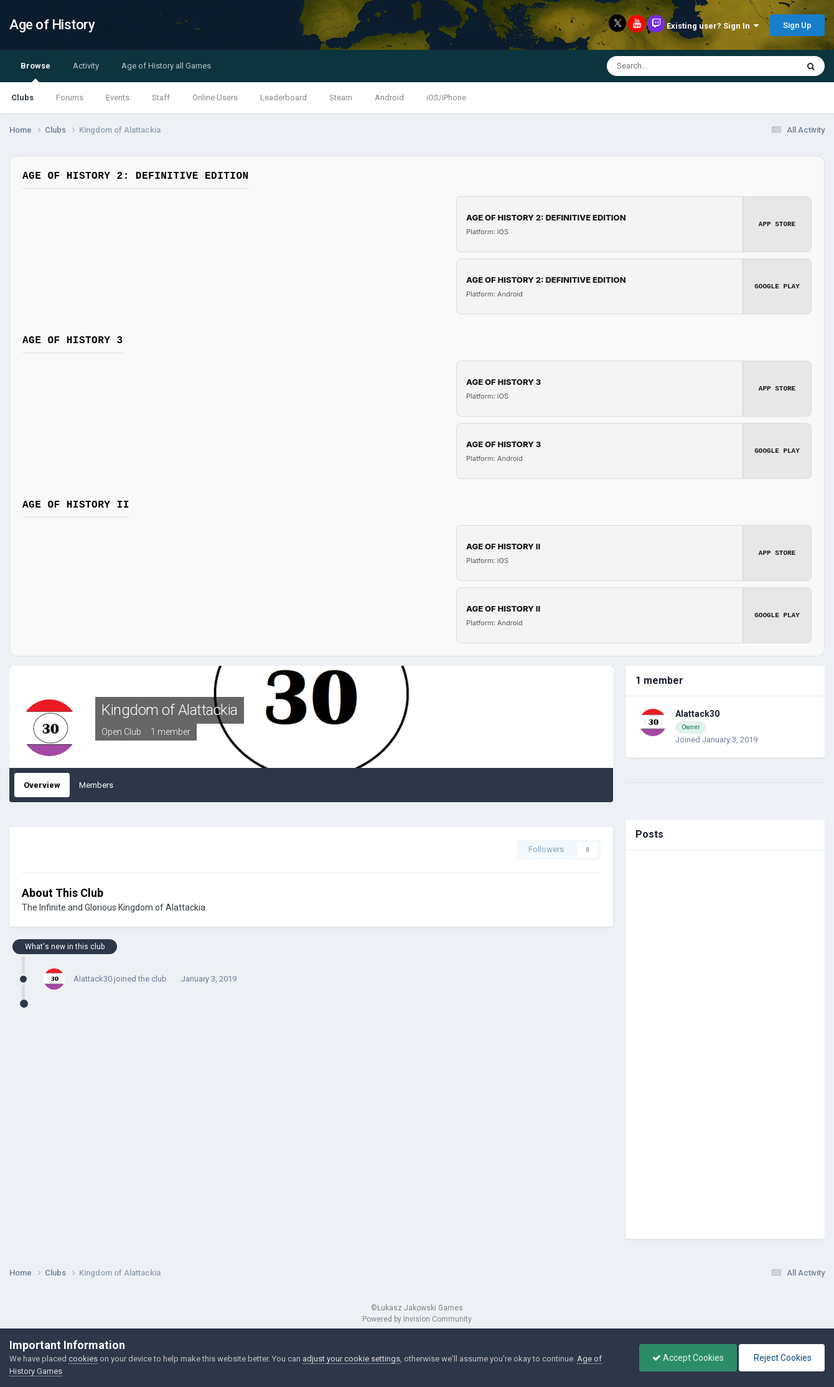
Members (96, 785)
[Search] (674, 66)
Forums (69, 97)
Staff (161, 97)
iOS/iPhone (446, 97)
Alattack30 (92, 978)
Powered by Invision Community (417, 1319)
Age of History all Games (166, 65)
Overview (42, 785)
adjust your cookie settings (351, 1358)
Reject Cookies (782, 1358)
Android (389, 97)
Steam (340, 97)
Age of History (52, 24)
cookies (83, 1358)
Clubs (22, 97)
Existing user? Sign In (713, 26)
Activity (86, 65)
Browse (35, 71)
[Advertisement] (725, 1044)
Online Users (215, 97)
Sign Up (797, 25)
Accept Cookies (688, 1358)
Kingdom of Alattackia (169, 710)
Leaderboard (283, 97)
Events (117, 97)
